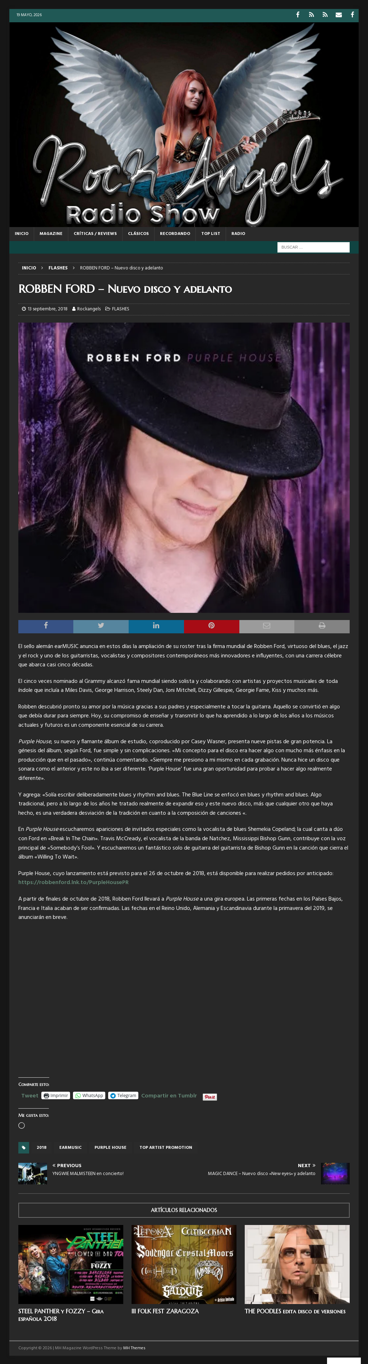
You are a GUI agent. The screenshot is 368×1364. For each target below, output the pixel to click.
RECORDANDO (175, 233)
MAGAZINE (51, 233)
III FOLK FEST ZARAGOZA (165, 1310)
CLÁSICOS (138, 233)
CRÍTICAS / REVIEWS (95, 233)
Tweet (29, 1094)
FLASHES (120, 309)
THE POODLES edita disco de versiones (295, 1310)
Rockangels (89, 309)
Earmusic (70, 1147)
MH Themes (134, 1347)
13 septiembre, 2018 (48, 309)
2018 (41, 1147)
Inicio (21, 233)
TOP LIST (210, 233)
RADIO (238, 233)
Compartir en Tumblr (169, 1094)
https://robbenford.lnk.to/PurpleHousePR (73, 882)
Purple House (110, 1147)
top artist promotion (165, 1147)
